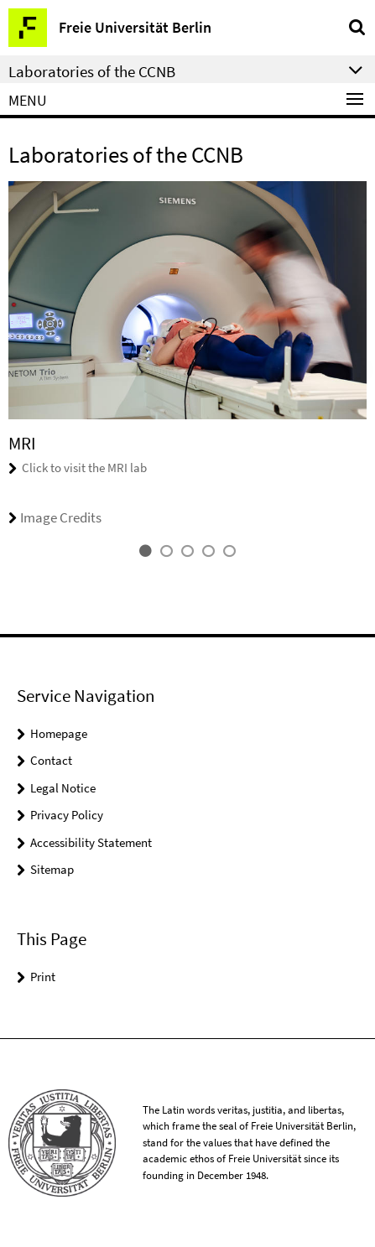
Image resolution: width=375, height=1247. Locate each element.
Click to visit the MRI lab (84, 467)
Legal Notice (63, 788)
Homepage (58, 733)
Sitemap (52, 869)
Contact (51, 760)
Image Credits (55, 517)
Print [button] (42, 977)
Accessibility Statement (91, 842)
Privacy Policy (66, 815)
